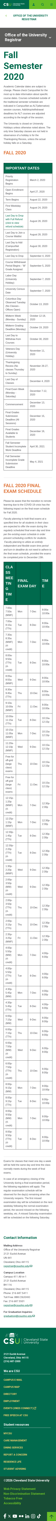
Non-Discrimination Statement (24, 1494)
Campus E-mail (13, 1379)
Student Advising (15, 1468)
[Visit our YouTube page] (15, 1516)
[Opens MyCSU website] (33, 4)
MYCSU (8, 1433)
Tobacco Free (13, 1498)
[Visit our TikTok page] (39, 1516)
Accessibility (12, 1503)
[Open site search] (42, 4)
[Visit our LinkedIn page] (27, 1516)
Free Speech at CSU (16, 1415)
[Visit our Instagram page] (33, 1516)
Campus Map (12, 1387)
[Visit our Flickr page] (21, 1516)
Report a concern (15, 1454)
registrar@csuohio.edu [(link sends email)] (18, 1266)
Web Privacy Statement (20, 1489)
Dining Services (13, 1447)
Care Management (15, 1440)
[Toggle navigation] (51, 4)
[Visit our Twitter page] (9, 1516)
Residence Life (12, 1461)
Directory (10, 1394)
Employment (12, 1401)
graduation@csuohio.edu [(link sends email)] (19, 1315)
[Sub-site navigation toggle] (28, 37)
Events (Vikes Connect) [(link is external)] (20, 1408)
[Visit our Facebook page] (5, 1516)
